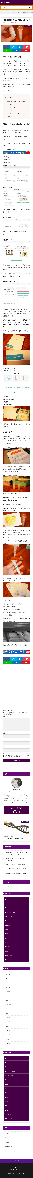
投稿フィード (8, 1138)
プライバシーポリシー (21, 1167)
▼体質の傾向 (11, 107)
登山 (7, 951)
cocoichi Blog (5, 3)
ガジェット (9, 907)
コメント (5, 716)
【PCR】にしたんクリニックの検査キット (15, 864)
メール (5, 740)
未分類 (8, 942)
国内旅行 (8, 925)
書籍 (7, 938)
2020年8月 (7, 1017)
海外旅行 (8, 946)
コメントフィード (9, 1142)
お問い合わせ (13, 1170)
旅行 (7, 933)
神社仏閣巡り (9, 955)
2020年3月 (7, 1039)
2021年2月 (7, 996)
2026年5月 (7, 974)
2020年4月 (7, 1035)
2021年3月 (7, 991)
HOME (4, 12)
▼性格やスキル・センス (13, 113)
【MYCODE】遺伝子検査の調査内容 (13, 838)
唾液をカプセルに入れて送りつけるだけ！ (16, 101)
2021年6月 (7, 983)
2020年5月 (7, 1030)
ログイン (7, 1133)
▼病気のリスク (11, 104)
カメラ (8, 903)
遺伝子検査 (13, 23)
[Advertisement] (16, 684)
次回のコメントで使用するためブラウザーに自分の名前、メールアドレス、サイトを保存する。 (16, 756)
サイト (4, 747)
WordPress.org (8, 1146)
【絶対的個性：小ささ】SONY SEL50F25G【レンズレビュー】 (16, 859)
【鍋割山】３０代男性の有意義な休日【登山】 (16, 868)
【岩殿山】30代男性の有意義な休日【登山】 (15, 873)
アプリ (8, 899)
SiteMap (21, 1170)
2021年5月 (7, 987)
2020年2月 (7, 1043)
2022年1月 (7, 978)
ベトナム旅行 (9, 916)
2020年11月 (8, 1009)
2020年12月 (8, 1004)
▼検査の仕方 (9, 116)
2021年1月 (7, 1000)
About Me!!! (9, 1167)
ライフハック (12, 12)
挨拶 (7, 929)
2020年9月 (7, 1013)
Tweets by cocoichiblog (9, 886)
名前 (4, 733)
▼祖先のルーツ (11, 110)
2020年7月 (7, 1022)
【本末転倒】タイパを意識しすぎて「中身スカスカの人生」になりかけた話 (16, 853)
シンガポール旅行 (10, 912)
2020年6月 (7, 1026)
